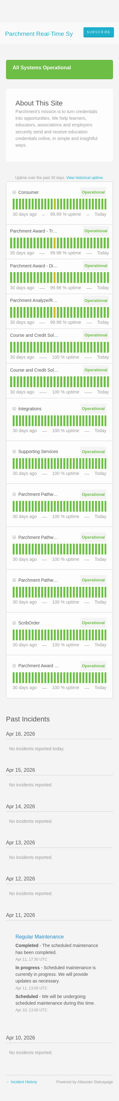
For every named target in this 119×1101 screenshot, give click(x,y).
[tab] (14, 204)
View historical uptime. (85, 178)
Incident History (21, 1082)
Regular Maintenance (40, 936)
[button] (98, 32)
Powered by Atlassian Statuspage (84, 1082)
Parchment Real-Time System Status (55, 33)
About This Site (39, 103)
